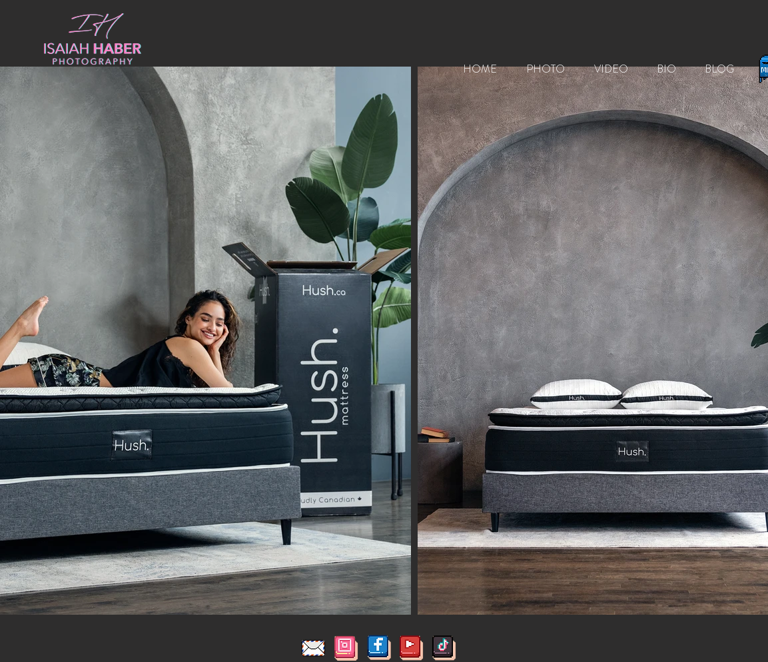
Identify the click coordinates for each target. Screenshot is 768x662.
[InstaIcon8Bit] (346, 648)
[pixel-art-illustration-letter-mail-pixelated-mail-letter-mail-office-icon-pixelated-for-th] (313, 648)
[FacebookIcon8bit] (379, 648)
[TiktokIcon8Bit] (444, 648)
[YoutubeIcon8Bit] (411, 648)
